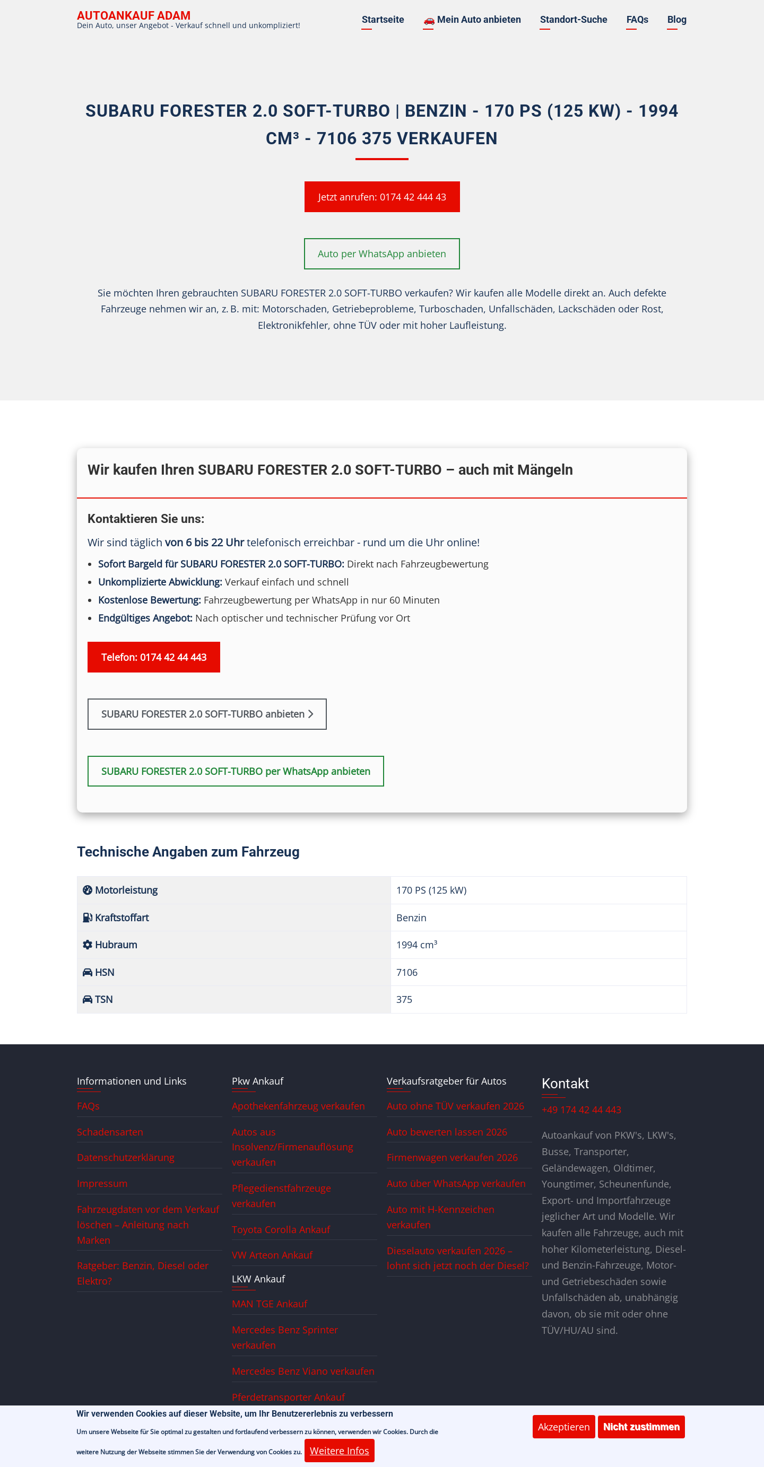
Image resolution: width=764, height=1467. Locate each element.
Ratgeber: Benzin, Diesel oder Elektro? (143, 1273)
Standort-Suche (573, 19)
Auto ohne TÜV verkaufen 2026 (455, 1105)
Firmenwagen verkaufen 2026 (452, 1157)
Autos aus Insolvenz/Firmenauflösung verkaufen (292, 1147)
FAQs (637, 19)
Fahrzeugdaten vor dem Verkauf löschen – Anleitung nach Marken (148, 1224)
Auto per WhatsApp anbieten (382, 253)
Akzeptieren (564, 1433)
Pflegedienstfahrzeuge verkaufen (281, 1196)
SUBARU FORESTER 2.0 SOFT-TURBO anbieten (207, 714)
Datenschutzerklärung (126, 1157)
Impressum (102, 1183)
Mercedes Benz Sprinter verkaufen (285, 1337)
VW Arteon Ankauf (272, 1254)
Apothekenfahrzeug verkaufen (298, 1105)
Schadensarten (110, 1131)
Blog (677, 19)
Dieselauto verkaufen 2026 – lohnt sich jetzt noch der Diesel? (458, 1258)
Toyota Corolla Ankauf (281, 1229)
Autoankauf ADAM (133, 15)
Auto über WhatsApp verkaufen (456, 1183)
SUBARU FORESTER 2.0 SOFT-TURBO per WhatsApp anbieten (235, 771)
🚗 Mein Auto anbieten (472, 19)
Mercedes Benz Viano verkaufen (303, 1371)
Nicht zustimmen (641, 1433)
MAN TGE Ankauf (269, 1303)
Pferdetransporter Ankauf (288, 1397)
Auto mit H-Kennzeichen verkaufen (440, 1217)
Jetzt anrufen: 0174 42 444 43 (382, 196)
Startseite (383, 19)
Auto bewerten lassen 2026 (447, 1131)
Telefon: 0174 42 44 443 (153, 657)
